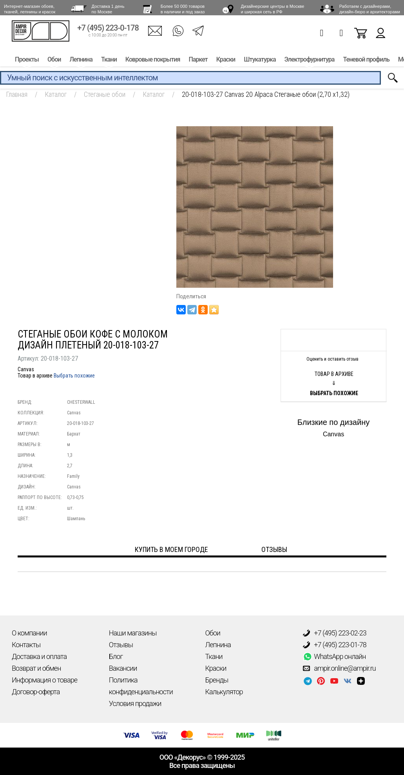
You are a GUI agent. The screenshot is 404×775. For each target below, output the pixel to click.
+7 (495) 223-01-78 (334, 645)
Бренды (216, 680)
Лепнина (80, 61)
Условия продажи (135, 703)
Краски (225, 61)
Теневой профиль (366, 61)
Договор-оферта (36, 692)
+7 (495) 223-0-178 (108, 30)
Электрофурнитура (309, 61)
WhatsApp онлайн (334, 656)
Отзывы (121, 645)
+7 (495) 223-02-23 (334, 633)
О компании (29, 633)
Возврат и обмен (36, 668)
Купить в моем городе (171, 549)
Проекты (27, 61)
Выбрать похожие (74, 375)
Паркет (197, 61)
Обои (54, 61)
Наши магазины (133, 633)
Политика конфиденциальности (141, 686)
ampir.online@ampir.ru (339, 668)
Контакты (26, 645)
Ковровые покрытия (152, 61)
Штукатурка (259, 61)
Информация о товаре (44, 680)
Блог (116, 656)
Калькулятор (224, 692)
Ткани (109, 61)
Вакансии (123, 668)
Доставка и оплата (39, 656)
